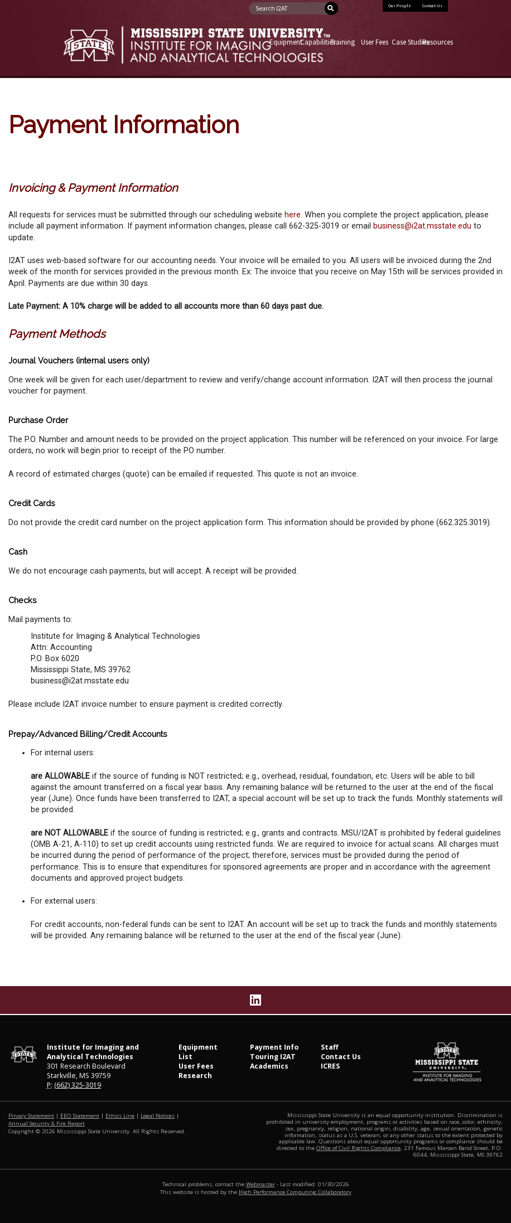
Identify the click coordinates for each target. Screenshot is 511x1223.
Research (195, 1075)
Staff (329, 1047)
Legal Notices (158, 1115)
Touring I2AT (273, 1056)
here (293, 215)
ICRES (330, 1066)
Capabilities (312, 42)
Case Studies (404, 42)
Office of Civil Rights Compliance (358, 1148)
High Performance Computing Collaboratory (295, 1192)
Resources (434, 42)
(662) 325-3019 (77, 1085)
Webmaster (260, 1184)
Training (342, 42)
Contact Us (432, 5)
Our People (399, 5)
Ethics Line (119, 1115)
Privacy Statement (31, 1115)
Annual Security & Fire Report (46, 1123)
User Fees (373, 42)
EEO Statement (79, 1115)
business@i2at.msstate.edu (422, 226)
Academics (269, 1066)
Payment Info (274, 1047)
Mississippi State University (91, 54)
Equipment (282, 42)
